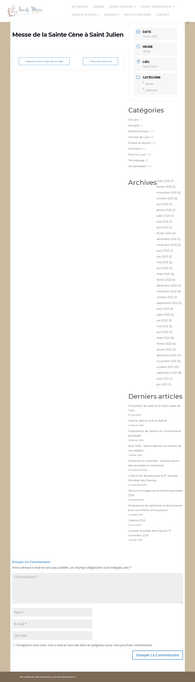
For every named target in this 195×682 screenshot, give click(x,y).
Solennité (150, 90)
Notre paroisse (121, 6)
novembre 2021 (166, 361)
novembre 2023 (167, 245)
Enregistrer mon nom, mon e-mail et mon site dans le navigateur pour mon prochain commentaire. (85, 645)
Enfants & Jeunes (139, 143)
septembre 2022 (167, 303)
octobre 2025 (165, 198)
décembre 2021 (166, 355)
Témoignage (136, 160)
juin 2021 (162, 384)
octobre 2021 (165, 367)
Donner (110, 14)
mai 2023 (162, 262)
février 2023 (164, 279)
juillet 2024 (163, 215)
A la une (133, 119)
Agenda (98, 6)
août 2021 (163, 378)
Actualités (80, 6)
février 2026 (164, 186)
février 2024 (164, 233)
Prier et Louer (137, 154)
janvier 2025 (164, 210)
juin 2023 (162, 256)
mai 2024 (162, 221)
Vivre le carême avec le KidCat (147, 420)
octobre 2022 (165, 297)
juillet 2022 (163, 314)
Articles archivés (137, 14)
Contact (162, 14)
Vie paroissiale (137, 166)
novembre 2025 (167, 192)
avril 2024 (163, 227)
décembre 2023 (167, 239)
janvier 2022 (164, 349)
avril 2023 (162, 268)
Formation (135, 148)
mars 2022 (163, 338)
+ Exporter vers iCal (100, 61)
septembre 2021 (167, 372)
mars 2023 (163, 274)
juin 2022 (162, 320)
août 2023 (163, 250)
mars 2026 (163, 181)
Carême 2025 (136, 520)
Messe (148, 84)
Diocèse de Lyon (139, 137)
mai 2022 (162, 326)
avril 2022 (162, 332)
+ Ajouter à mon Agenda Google (44, 61)
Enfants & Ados (84, 14)
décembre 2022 (167, 285)
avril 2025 (162, 204)
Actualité (134, 125)
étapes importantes (156, 6)
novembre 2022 (167, 291)
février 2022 (164, 343)
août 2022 (163, 308)
